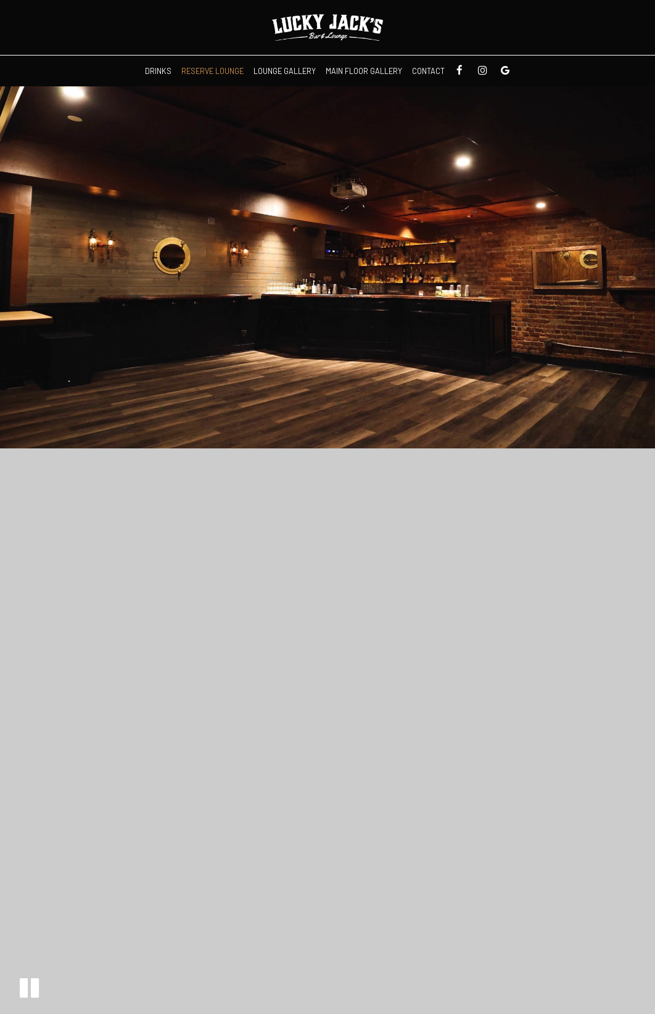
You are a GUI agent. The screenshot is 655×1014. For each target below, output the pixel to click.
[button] (29, 988)
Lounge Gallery (284, 71)
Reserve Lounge (212, 71)
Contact (428, 71)
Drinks (158, 71)
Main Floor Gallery (364, 71)
